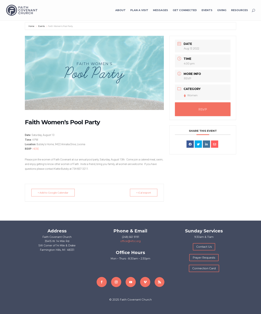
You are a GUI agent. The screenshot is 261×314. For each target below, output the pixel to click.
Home (31, 26)
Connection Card (204, 268)
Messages (160, 10)
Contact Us (204, 246)
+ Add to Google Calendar (53, 192)
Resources (239, 10)
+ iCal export (143, 192)
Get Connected (185, 10)
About (120, 10)
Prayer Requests (204, 257)
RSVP (187, 78)
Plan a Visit (139, 10)
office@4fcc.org (130, 241)
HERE (36, 148)
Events (207, 10)
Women (191, 95)
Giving (221, 10)
